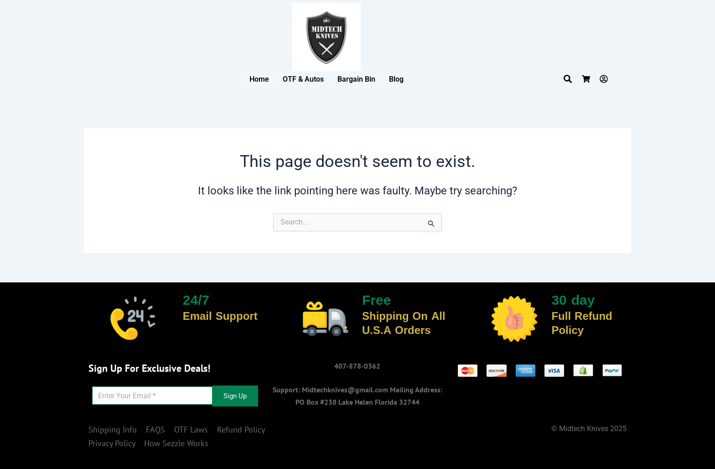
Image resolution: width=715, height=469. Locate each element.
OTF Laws (191, 429)
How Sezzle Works (176, 443)
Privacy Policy (111, 443)
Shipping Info (112, 429)
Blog (396, 79)
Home (259, 79)
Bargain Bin (356, 79)
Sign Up (235, 396)
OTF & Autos (303, 79)
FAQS (155, 429)
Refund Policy (240, 429)
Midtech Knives (583, 428)
